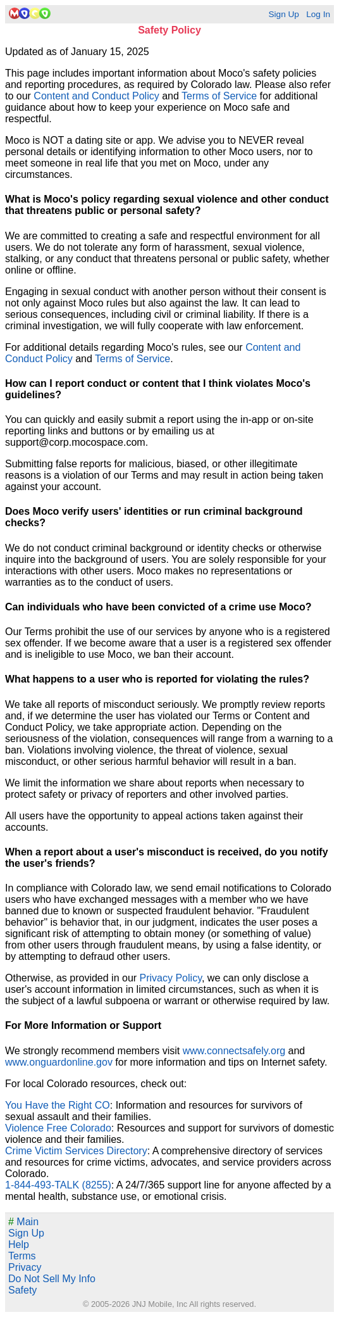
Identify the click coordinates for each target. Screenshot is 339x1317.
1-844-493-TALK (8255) (58, 1185)
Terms (22, 1256)
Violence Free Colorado (58, 1128)
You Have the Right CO (57, 1105)
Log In (318, 14)
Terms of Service (219, 96)
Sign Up (283, 14)
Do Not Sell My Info (52, 1278)
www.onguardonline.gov (59, 1062)
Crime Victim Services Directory (76, 1150)
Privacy (24, 1267)
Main (23, 1221)
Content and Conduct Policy (96, 96)
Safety (22, 1290)
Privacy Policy (171, 978)
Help (18, 1244)
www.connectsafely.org (234, 1050)
